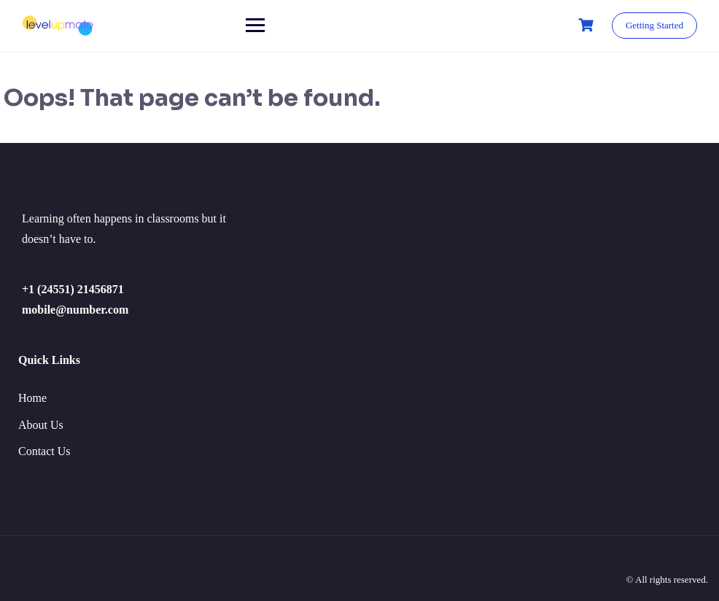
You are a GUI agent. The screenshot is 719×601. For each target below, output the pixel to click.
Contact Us (44, 451)
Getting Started (654, 25)
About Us (40, 425)
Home (32, 398)
